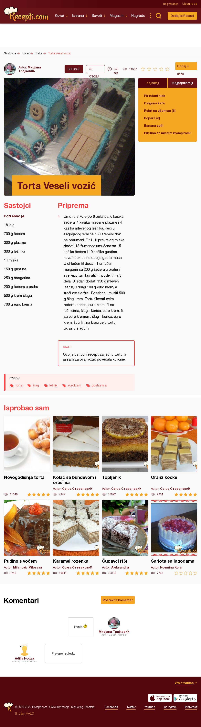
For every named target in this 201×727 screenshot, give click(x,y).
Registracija (170, 3)
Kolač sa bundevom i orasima (76, 456)
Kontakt (89, 707)
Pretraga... (158, 15)
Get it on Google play (185, 698)
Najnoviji (152, 83)
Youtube (149, 707)
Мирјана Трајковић (29, 69)
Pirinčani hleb (154, 95)
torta (18, 385)
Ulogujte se (189, 3)
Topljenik (125, 456)
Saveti (97, 16)
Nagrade (138, 16)
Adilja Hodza (24, 658)
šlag (36, 385)
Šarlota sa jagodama (174, 537)
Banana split (154, 125)
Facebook (111, 707)
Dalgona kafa (154, 103)
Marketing (77, 707)
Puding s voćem (27, 537)
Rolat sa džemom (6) (159, 110)
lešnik (53, 385)
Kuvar (59, 16)
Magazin (116, 16)
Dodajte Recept (182, 15)
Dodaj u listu (183, 67)
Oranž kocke (174, 456)
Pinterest (191, 707)
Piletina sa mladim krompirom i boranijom (167, 133)
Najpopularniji (182, 83)
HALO (30, 713)
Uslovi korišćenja (59, 707)
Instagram (170, 707)
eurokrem (74, 385)
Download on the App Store (160, 698)
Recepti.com (26, 14)
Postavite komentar (118, 600)
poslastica (99, 385)
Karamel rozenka (76, 537)
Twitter (131, 707)
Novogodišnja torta (27, 456)
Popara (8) (152, 118)
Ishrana (78, 16)
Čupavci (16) (125, 537)
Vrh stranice (184, 683)
